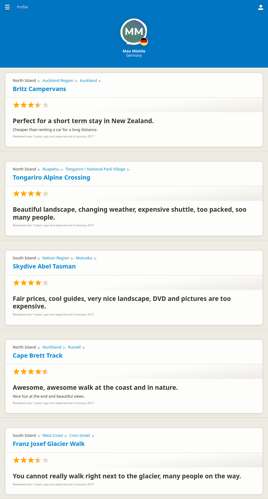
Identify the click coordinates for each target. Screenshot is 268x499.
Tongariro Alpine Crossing (51, 177)
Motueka (84, 258)
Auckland (88, 80)
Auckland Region (57, 80)
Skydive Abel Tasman (44, 266)
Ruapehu (50, 169)
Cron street (79, 435)
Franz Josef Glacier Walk (49, 444)
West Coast (52, 435)
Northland (52, 347)
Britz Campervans (39, 89)
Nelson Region (55, 258)
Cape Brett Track (38, 355)
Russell (74, 347)
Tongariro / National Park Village (95, 169)
